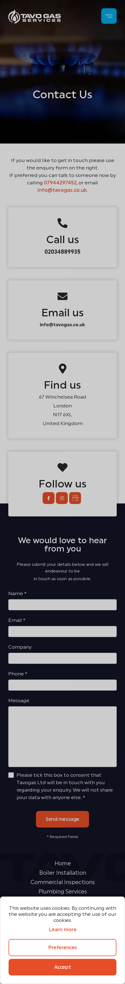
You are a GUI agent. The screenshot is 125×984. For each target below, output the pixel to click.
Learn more (63, 929)
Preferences (62, 947)
